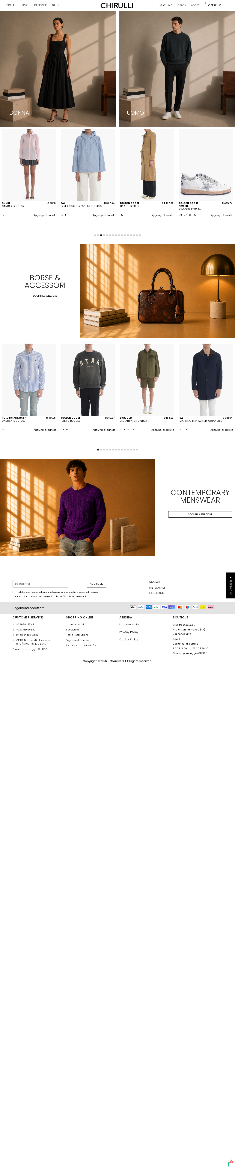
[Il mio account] (195, 5)
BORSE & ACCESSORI (45, 281)
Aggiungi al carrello (45, 215)
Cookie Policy (128, 639)
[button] (182, 5)
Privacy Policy (128, 632)
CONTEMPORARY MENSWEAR (200, 496)
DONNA (19, 113)
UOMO (135, 113)
